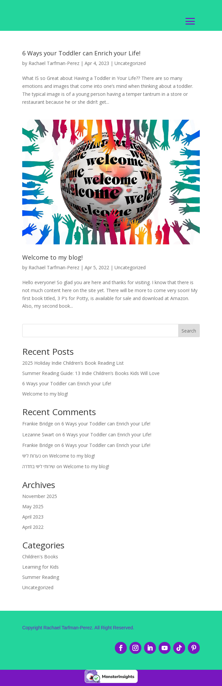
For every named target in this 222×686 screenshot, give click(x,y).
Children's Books (40, 557)
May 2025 (32, 507)
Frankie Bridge (37, 424)
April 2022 (32, 528)
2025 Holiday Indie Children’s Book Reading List (73, 364)
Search (189, 332)
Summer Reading (40, 578)
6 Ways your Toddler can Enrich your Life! (81, 54)
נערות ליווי (31, 457)
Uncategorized (130, 64)
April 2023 (32, 517)
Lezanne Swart (38, 435)
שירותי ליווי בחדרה (38, 467)
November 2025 (39, 497)
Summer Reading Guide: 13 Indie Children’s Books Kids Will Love (91, 374)
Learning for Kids (40, 568)
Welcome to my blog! (52, 258)
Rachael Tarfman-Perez (54, 64)
